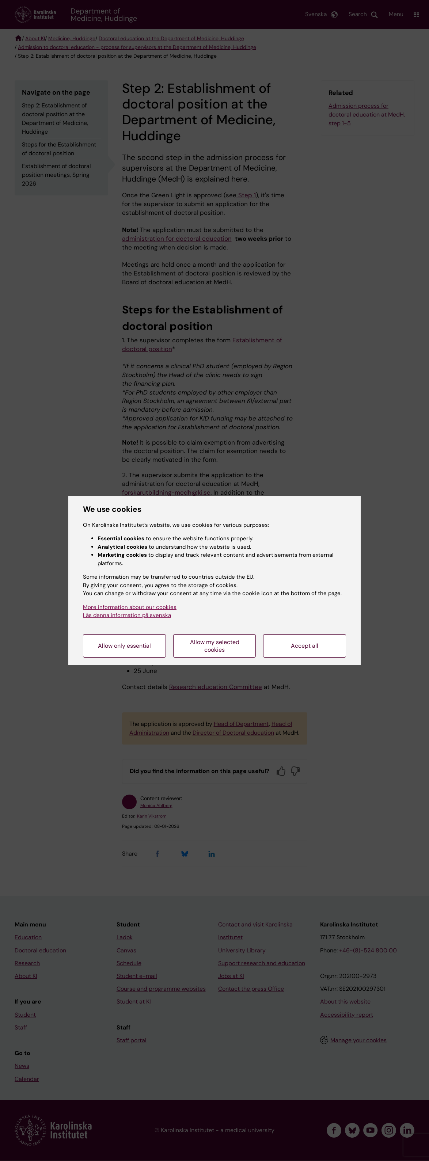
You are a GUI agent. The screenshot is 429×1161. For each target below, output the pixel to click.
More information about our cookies (129, 607)
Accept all (304, 646)
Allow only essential (124, 646)
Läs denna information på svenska (127, 615)
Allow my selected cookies (214, 646)
